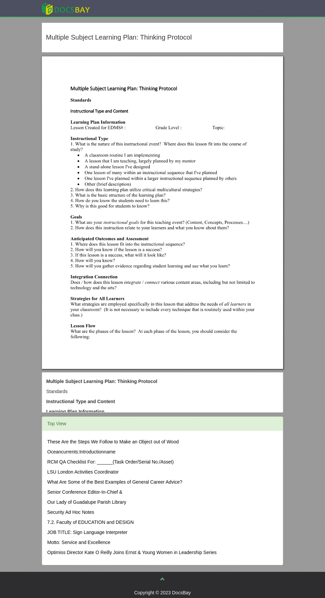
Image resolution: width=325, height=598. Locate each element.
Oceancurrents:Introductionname (81, 451)
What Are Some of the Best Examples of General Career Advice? (114, 482)
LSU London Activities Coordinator (83, 472)
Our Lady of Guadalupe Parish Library (86, 502)
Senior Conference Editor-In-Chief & (84, 492)
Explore (116, 8)
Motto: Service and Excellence (78, 542)
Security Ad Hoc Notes (70, 512)
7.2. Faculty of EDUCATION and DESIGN (90, 522)
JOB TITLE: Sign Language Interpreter (87, 532)
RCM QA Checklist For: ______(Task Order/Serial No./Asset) (110, 462)
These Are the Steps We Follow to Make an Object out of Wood (113, 441)
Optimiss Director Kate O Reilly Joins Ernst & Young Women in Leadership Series (132, 552)
